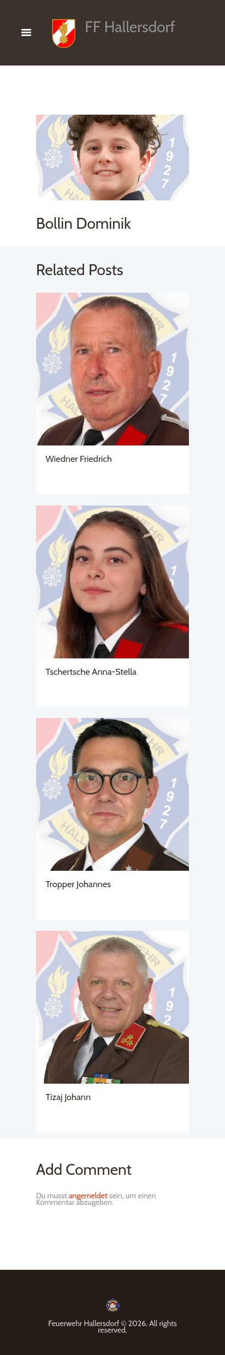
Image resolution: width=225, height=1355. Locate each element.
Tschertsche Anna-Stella (91, 671)
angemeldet (88, 1196)
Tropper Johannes (78, 883)
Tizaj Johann (68, 1096)
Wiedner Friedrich (79, 458)
